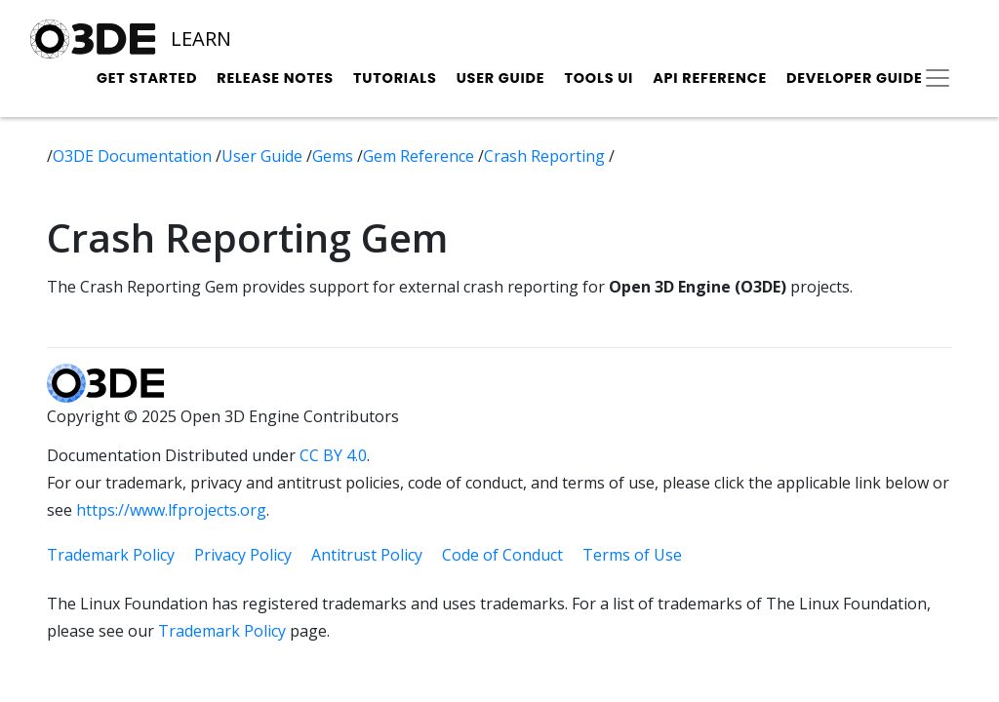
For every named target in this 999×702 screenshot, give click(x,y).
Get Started (147, 78)
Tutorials (395, 78)
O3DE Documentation (134, 156)
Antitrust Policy (366, 555)
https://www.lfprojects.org (171, 510)
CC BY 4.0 (333, 455)
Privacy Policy (243, 555)
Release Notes (275, 78)
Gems (334, 156)
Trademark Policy (111, 555)
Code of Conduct (502, 555)
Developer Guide (854, 78)
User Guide (501, 78)
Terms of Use (632, 555)
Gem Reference (420, 156)
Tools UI (598, 78)
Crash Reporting (546, 156)
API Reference (710, 78)
